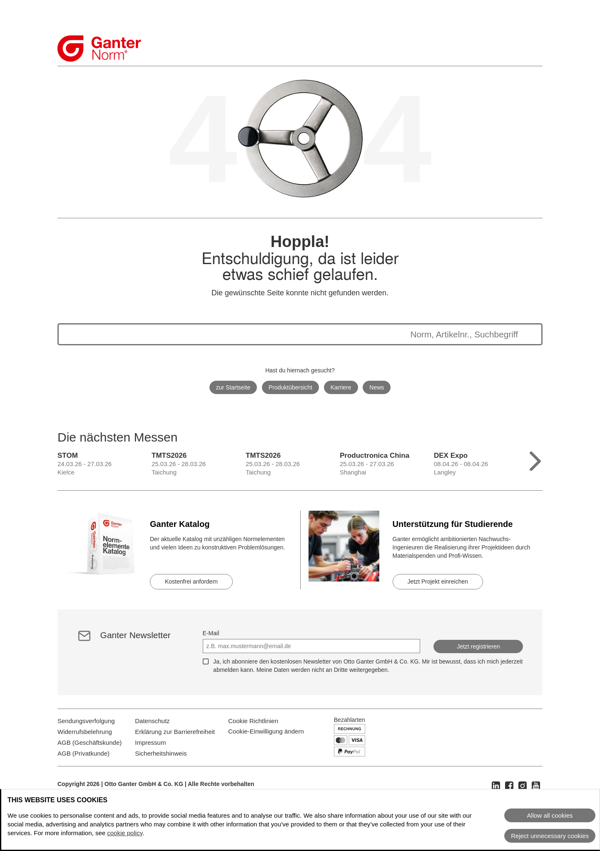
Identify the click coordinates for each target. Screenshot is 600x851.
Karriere (341, 387)
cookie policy (124, 832)
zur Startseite (233, 387)
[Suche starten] (526, 334)
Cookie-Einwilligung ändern (266, 746)
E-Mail (211, 633)
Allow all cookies (550, 815)
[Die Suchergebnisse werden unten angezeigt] (291, 334)
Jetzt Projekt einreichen (438, 581)
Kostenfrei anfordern (191, 581)
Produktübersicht (290, 387)
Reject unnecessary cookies (550, 835)
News (376, 387)
